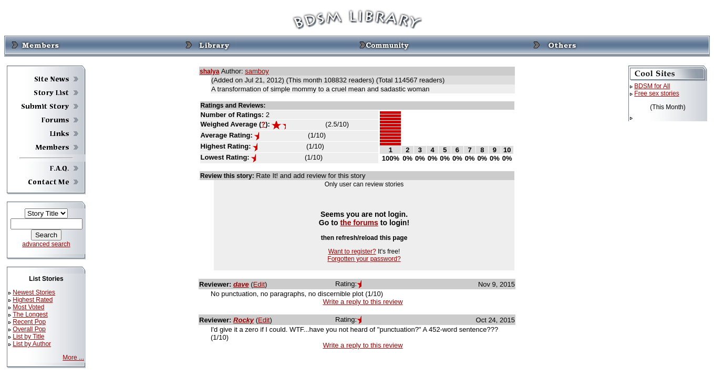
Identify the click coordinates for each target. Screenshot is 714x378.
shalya (209, 71)
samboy (257, 71)
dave (241, 284)
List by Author (32, 344)
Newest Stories (34, 292)
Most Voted (28, 307)
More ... (73, 357)
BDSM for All (652, 86)
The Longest (30, 314)
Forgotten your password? (363, 258)
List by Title (28, 336)
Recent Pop (29, 322)
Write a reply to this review (362, 302)
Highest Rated (33, 299)
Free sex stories (656, 93)
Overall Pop (29, 329)
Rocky (243, 320)
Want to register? (352, 251)
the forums (359, 222)
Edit (259, 284)
